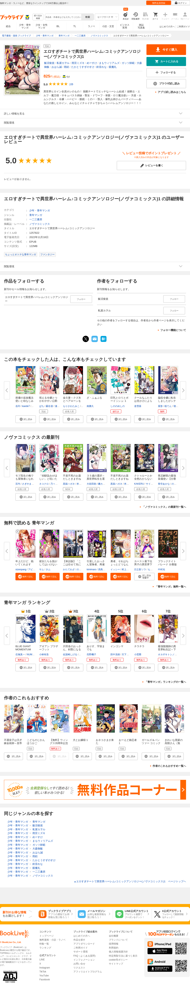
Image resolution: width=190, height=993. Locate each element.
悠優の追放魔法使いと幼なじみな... (24, 401)
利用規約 (113, 947)
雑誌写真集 (141, 26)
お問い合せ (79, 963)
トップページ (46, 935)
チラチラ (139, 646)
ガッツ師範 (128, 62)
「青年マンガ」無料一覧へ (170, 586)
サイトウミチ (153, 483)
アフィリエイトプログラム (87, 971)
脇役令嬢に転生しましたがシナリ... (167, 401)
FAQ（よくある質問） (85, 955)
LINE (42, 959)
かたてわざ (69, 569)
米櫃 (79, 483)
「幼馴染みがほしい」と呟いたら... (48, 478)
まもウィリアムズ (109, 62)
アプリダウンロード (84, 943)
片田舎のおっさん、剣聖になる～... (72, 649)
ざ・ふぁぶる (94, 397)
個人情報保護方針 (118, 951)
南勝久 (90, 406)
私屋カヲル (63, 62)
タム (48, 569)
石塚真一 (20, 654)
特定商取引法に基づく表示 (123, 955)
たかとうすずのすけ (82, 66)
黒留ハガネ (69, 483)
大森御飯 (37, 848)
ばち (41, 406)
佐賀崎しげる (70, 654)
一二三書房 (35, 219)
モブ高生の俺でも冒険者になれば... (24, 478)
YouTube (44, 975)
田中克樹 (115, 654)
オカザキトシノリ (167, 654)
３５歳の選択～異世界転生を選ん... (96, 478)
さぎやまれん (29, 483)
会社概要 (113, 935)
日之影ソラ (140, 569)
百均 (17, 483)
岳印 (17, 406)
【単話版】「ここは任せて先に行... (72, 564)
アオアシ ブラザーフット (48, 648)
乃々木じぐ (56, 483)
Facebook (44, 979)
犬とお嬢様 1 (80, 740)
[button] (25, 419)
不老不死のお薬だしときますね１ (72, 478)
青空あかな (164, 483)
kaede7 (26, 406)
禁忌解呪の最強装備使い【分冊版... (167, 478)
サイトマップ (116, 963)
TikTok (42, 971)
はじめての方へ (167, 26)
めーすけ (92, 62)
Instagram (44, 967)
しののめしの (117, 406)
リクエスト (79, 967)
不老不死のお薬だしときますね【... (119, 478)
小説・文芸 (108, 26)
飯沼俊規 (49, 62)
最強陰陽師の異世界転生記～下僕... (167, 649)
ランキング (45, 947)
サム (41, 569)
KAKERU (139, 483)
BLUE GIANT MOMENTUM (23, 648)
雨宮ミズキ (78, 62)
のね (174, 483)
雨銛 (66, 66)
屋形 (160, 406)
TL (74, 26)
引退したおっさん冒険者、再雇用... (96, 564)
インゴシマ (116, 646)
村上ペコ (126, 569)
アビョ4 (32, 569)
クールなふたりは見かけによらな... (143, 401)
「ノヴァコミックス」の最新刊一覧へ (164, 506)
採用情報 (113, 943)
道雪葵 (137, 406)
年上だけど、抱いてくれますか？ (24, 564)
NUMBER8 (32, 654)
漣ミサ (58, 406)
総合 (8, 26)
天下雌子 (126, 654)
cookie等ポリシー (118, 959)
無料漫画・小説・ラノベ (52, 939)
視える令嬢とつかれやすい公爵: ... (48, 401)
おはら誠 (56, 66)
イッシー (115, 569)
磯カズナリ (104, 483)
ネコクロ (44, 483)
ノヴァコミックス (39, 223)
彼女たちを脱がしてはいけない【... (48, 564)
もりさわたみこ (71, 406)
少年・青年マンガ (25, 26)
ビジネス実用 (124, 26)
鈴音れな (101, 66)
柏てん (168, 406)
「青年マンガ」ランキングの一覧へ (165, 681)
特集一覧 (44, 943)
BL (58, 26)
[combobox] (63, 17)
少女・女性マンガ (42, 26)
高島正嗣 (103, 569)
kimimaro (91, 569)
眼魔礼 (113, 66)
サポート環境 (80, 951)
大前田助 (91, 483)
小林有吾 (44, 654)
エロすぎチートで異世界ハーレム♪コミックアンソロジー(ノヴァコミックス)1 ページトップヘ (130, 881)
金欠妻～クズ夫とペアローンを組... (72, 401)
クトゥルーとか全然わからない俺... (143, 478)
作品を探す (79, 939)
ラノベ (91, 26)
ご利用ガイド (183, 26)
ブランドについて (118, 939)
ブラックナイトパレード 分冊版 (167, 563)
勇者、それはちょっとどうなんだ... (119, 564)
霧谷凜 (49, 406)
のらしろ (81, 569)
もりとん (152, 569)
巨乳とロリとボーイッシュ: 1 (119, 399)
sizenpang (20, 569)
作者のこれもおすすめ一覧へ (169, 765)
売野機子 (91, 654)
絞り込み (38, 17)
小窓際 (137, 654)
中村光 (161, 569)
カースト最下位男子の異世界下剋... (143, 564)
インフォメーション (84, 959)
